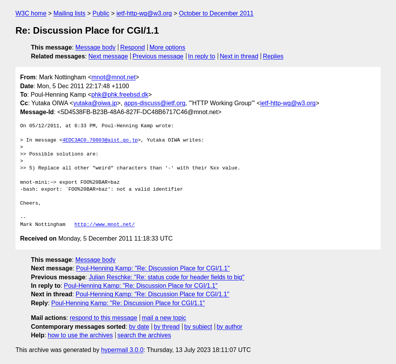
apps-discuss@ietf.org (155, 103)
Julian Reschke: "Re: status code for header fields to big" (166, 277)
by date (139, 326)
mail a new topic (164, 317)
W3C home (30, 13)
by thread (167, 326)
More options (168, 47)
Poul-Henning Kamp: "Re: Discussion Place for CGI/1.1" (153, 268)
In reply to (201, 56)
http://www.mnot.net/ (104, 224)
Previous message (158, 56)
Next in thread (239, 56)
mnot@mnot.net (114, 77)
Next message (108, 56)
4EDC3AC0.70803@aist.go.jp (100, 140)
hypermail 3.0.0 (122, 350)
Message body (95, 47)
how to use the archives (80, 335)
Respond (132, 47)
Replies (273, 56)
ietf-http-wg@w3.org (144, 13)
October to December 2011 (216, 13)
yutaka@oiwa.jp (95, 103)
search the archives (144, 335)
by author (229, 326)
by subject (198, 326)
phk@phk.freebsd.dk (119, 94)
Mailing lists (69, 13)
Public (100, 13)
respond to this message (103, 317)
